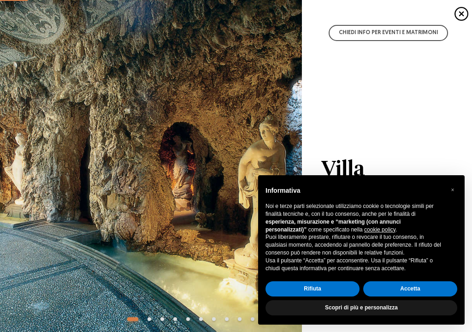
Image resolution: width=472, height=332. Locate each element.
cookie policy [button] (379, 229)
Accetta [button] (410, 288)
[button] (452, 190)
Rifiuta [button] (312, 288)
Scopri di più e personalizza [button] (361, 307)
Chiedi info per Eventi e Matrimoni (388, 33)
